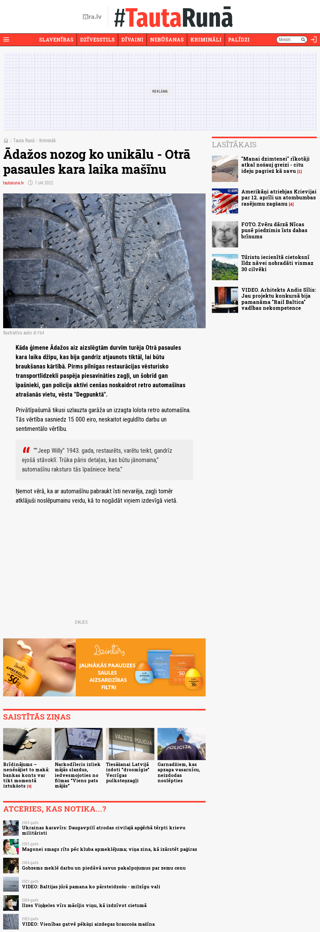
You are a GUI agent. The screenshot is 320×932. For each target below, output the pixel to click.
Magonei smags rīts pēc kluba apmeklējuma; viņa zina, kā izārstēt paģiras (109, 849)
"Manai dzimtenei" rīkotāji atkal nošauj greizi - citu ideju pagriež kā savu (275, 164)
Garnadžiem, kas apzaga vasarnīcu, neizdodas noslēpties (179, 772)
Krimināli (206, 39)
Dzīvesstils (97, 39)
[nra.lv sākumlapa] (92, 17)
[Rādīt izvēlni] (6, 39)
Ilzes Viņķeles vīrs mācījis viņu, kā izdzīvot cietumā (84, 905)
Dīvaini (132, 39)
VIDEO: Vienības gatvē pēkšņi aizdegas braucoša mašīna (88, 924)
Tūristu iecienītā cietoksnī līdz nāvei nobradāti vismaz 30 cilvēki (277, 263)
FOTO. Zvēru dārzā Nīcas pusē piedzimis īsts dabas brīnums (274, 230)
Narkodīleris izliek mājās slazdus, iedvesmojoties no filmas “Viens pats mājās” (78, 775)
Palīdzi (239, 39)
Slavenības (56, 39)
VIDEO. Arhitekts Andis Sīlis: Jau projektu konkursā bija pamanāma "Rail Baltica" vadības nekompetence (278, 298)
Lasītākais (234, 144)
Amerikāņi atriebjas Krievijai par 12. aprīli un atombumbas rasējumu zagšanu (279, 197)
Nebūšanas (167, 39)
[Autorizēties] (314, 39)
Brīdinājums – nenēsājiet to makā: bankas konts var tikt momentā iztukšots (26, 775)
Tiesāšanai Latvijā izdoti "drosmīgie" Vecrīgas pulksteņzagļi (127, 772)
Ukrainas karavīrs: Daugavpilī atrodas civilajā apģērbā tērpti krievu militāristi (103, 830)
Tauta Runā (24, 141)
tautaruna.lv (13, 182)
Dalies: (82, 622)
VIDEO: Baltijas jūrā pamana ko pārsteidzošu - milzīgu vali (91, 887)
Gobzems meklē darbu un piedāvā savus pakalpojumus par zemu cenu (104, 868)
